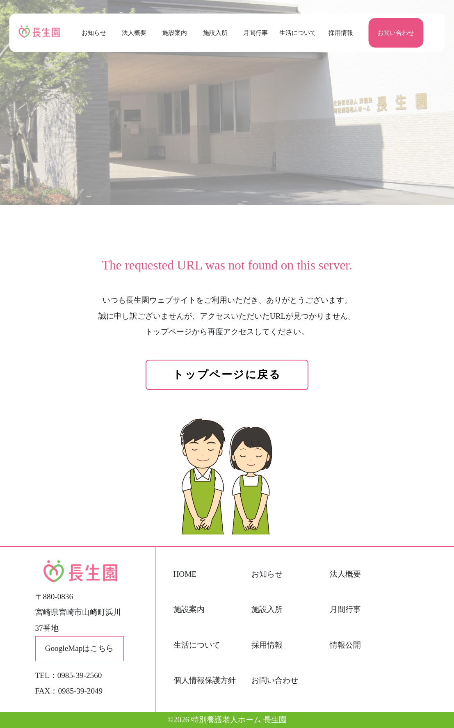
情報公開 (345, 645)
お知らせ (94, 33)
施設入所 (215, 33)
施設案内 (174, 33)
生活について (296, 33)
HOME (185, 574)
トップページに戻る (227, 375)
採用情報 (341, 33)
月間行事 (255, 33)
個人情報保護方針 (204, 680)
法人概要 (134, 33)
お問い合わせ (395, 33)
